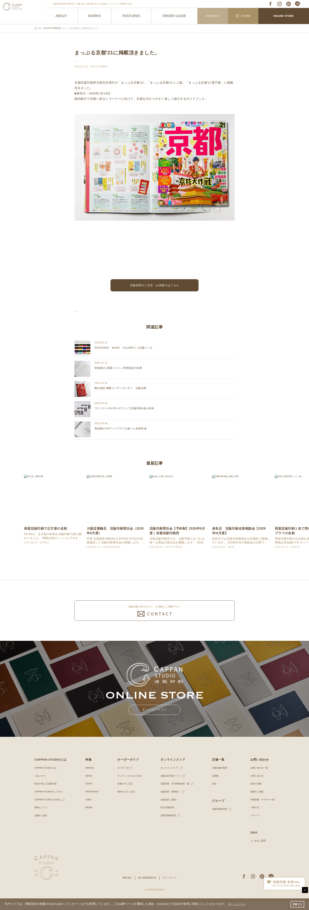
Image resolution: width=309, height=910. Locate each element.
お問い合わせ (255, 784)
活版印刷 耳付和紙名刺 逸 (174, 792)
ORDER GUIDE (174, 16)
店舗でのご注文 (124, 792)
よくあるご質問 (256, 849)
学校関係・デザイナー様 (261, 808)
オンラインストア (168, 776)
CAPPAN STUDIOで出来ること (51, 808)
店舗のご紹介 (41, 823)
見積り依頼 (254, 792)
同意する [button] (297, 903)
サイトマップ (170, 886)
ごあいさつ (40, 784)
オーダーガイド (124, 776)
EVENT (89, 792)
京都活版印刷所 (219, 776)
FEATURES (131, 16)
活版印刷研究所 (167, 823)
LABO (88, 808)
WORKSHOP (92, 800)
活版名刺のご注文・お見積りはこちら (154, 286)
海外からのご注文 (125, 800)
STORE (243, 16)
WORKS (94, 16)
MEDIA (88, 816)
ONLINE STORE (283, 16)
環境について (41, 816)
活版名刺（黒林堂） (170, 800)
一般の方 (253, 816)
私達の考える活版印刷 (46, 792)
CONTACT (212, 16)
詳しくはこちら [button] (238, 903)
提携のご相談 (255, 800)
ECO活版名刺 (166, 816)
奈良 (213, 792)
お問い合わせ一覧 (257, 776)
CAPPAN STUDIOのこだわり (50, 800)
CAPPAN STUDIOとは (46, 776)
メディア (253, 823)
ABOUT (61, 16)
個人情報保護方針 (147, 886)
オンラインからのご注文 (129, 784)
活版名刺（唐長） (168, 808)
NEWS (88, 784)
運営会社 (126, 886)
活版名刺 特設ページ (170, 784)
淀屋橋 (214, 784)
